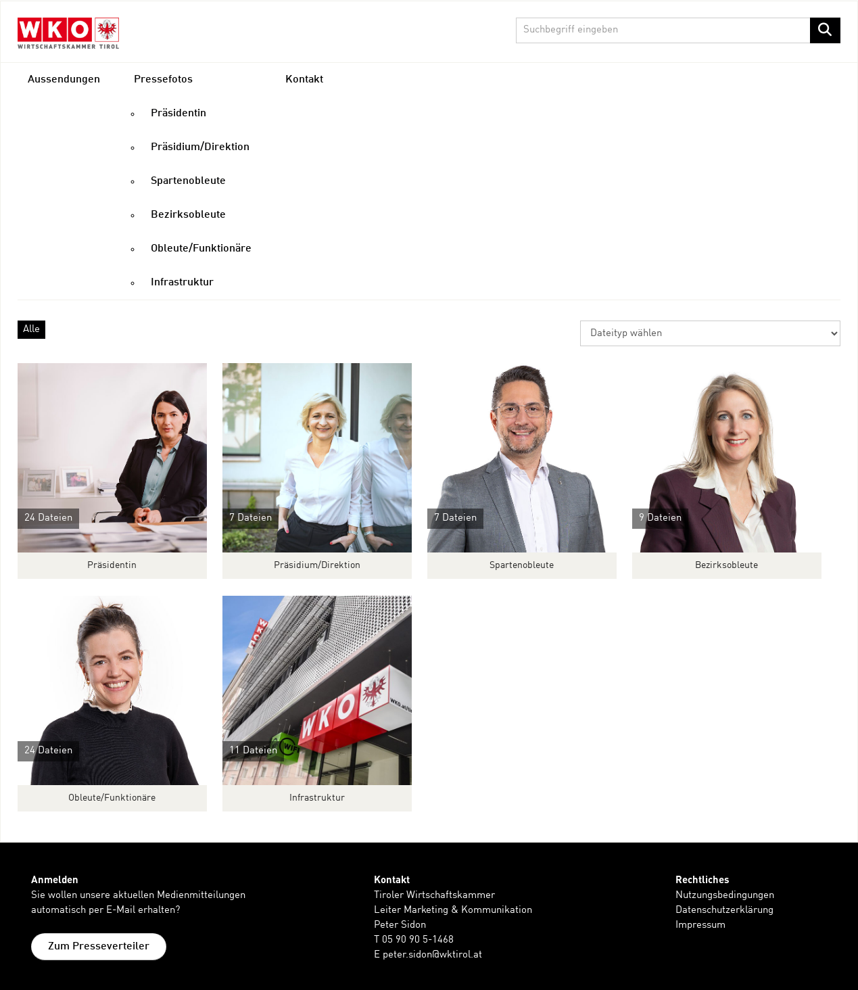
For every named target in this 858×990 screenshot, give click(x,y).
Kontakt (304, 79)
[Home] (68, 33)
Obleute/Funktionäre (201, 248)
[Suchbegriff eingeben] (678, 30)
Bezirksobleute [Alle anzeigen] (726, 565)
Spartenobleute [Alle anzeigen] (522, 565)
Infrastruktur (182, 282)
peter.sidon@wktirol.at (432, 955)
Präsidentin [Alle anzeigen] (112, 565)
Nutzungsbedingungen (724, 896)
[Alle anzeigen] (112, 457)
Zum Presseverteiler (98, 946)
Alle (31, 330)
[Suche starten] (825, 30)
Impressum (700, 925)
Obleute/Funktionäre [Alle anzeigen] (112, 798)
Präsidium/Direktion (200, 147)
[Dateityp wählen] (710, 333)
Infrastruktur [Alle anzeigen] (317, 798)
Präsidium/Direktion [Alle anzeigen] (317, 565)
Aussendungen (64, 79)
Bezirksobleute (188, 215)
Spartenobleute (188, 181)
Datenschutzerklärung (724, 910)
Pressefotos (163, 79)
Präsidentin (178, 113)
